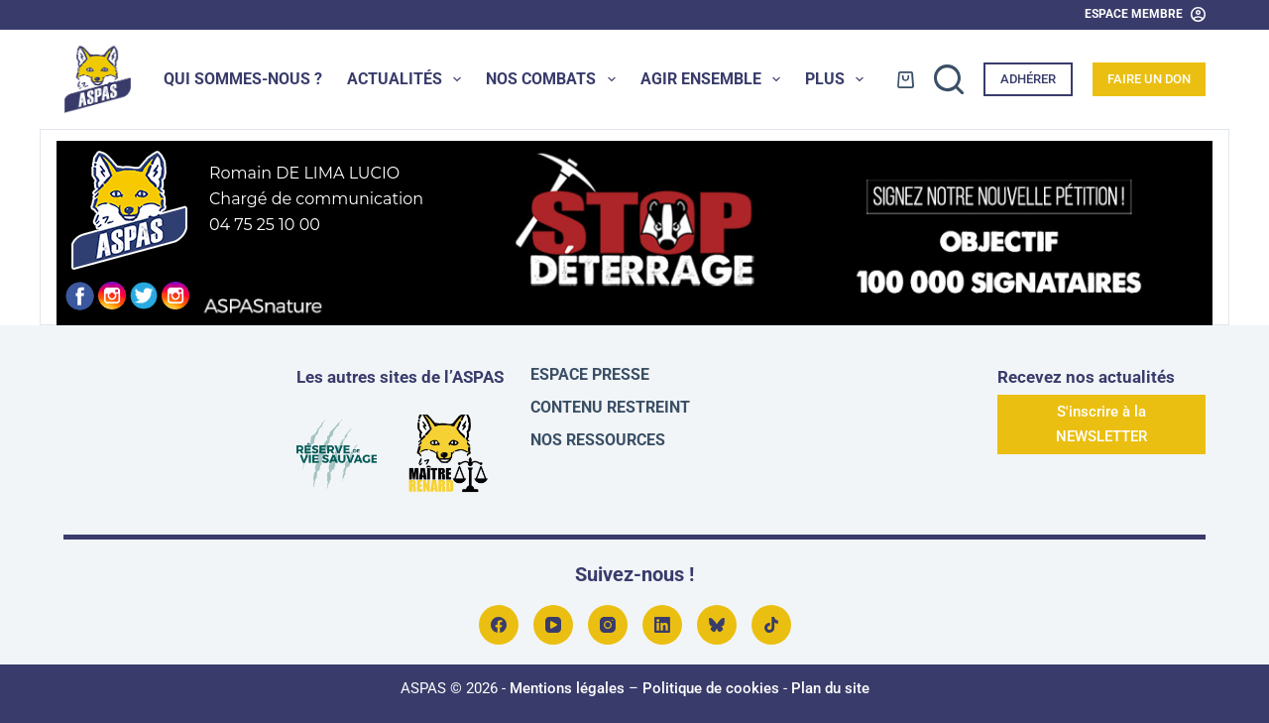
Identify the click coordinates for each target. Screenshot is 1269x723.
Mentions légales (567, 688)
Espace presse (589, 374)
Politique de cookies (710, 688)
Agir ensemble (714, 79)
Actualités (408, 79)
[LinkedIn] (662, 625)
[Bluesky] (717, 625)
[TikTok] (771, 625)
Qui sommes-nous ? (243, 78)
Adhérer (1028, 78)
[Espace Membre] (1145, 15)
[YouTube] (553, 625)
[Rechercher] (949, 79)
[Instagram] (608, 625)
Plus (838, 79)
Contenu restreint (610, 407)
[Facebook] (499, 625)
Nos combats (554, 79)
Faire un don (1149, 78)
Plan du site (830, 688)
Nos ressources (597, 439)
